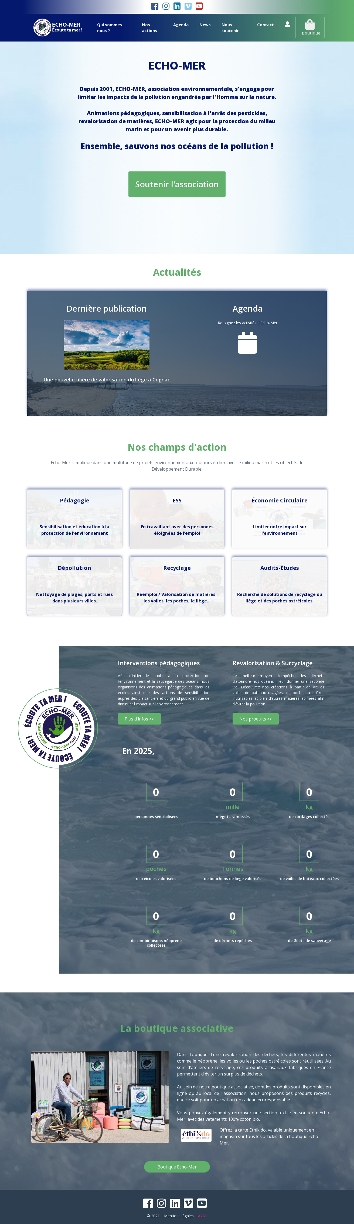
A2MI (202, 1215)
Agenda (181, 24)
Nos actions (149, 27)
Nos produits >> (255, 719)
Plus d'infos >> (139, 719)
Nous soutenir (230, 27)
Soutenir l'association (177, 184)
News (205, 24)
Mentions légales (179, 1215)
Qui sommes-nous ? (110, 27)
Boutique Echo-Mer (177, 1167)
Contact (265, 24)
